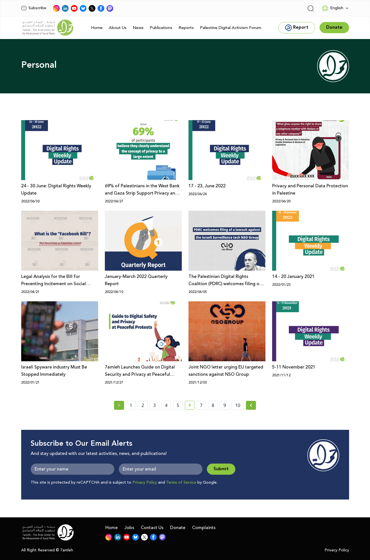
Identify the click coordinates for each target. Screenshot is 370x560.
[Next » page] (251, 405)
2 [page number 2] (142, 405)
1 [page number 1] (131, 405)
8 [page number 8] (213, 405)
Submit (221, 469)
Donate (177, 527)
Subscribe (33, 8)
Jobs (129, 527)
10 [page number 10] (237, 405)
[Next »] (251, 405)
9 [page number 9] (224, 405)
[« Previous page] (119, 405)
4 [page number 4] (166, 405)
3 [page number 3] (154, 405)
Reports (186, 28)
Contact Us (152, 527)
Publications (161, 28)
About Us (118, 28)
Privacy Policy (144, 482)
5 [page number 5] (178, 405)
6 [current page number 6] (191, 406)
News (138, 28)
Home (97, 28)
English (332, 8)
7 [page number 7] (201, 405)
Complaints (204, 527)
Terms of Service (181, 482)
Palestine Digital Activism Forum (230, 28)
